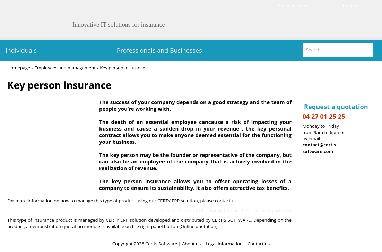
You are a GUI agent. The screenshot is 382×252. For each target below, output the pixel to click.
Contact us (259, 244)
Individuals (20, 50)
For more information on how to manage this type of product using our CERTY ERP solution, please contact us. (122, 201)
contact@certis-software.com (319, 148)
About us (191, 244)
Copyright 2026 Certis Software (144, 244)
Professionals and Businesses (158, 50)
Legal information (224, 244)
